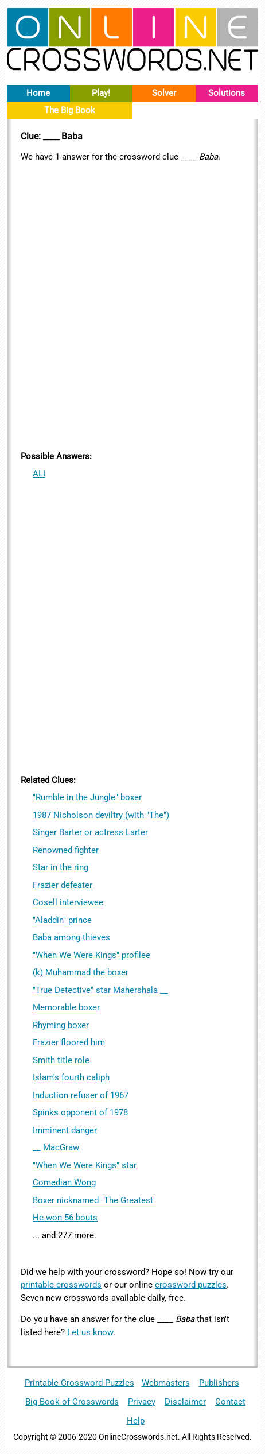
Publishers (219, 1383)
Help (136, 1421)
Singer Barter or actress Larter (90, 832)
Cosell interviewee (68, 902)
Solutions (226, 93)
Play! (101, 93)
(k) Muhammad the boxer (80, 972)
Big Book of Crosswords (72, 1402)
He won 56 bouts (65, 1217)
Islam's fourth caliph (71, 1077)
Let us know (90, 1332)
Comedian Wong (64, 1182)
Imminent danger (65, 1130)
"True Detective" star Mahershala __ (100, 990)
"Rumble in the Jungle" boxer (87, 797)
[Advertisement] (132, 304)
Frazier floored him (69, 1042)
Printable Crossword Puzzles (79, 1383)
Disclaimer (185, 1402)
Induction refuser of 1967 (80, 1095)
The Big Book (69, 110)
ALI (39, 473)
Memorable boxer (66, 1007)
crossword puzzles (191, 1284)
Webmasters (166, 1383)
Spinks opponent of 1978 (80, 1112)
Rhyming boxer (61, 1025)
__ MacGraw (56, 1147)
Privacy (141, 1402)
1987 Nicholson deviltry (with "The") (101, 815)
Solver (164, 93)
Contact (230, 1402)
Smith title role (61, 1060)
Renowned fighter (66, 850)
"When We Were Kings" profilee (91, 955)
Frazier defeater (62, 885)
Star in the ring (60, 867)
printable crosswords (61, 1284)
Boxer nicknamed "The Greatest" (94, 1200)
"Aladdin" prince (62, 920)
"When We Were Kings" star (85, 1165)
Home (38, 93)
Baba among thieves (71, 937)
